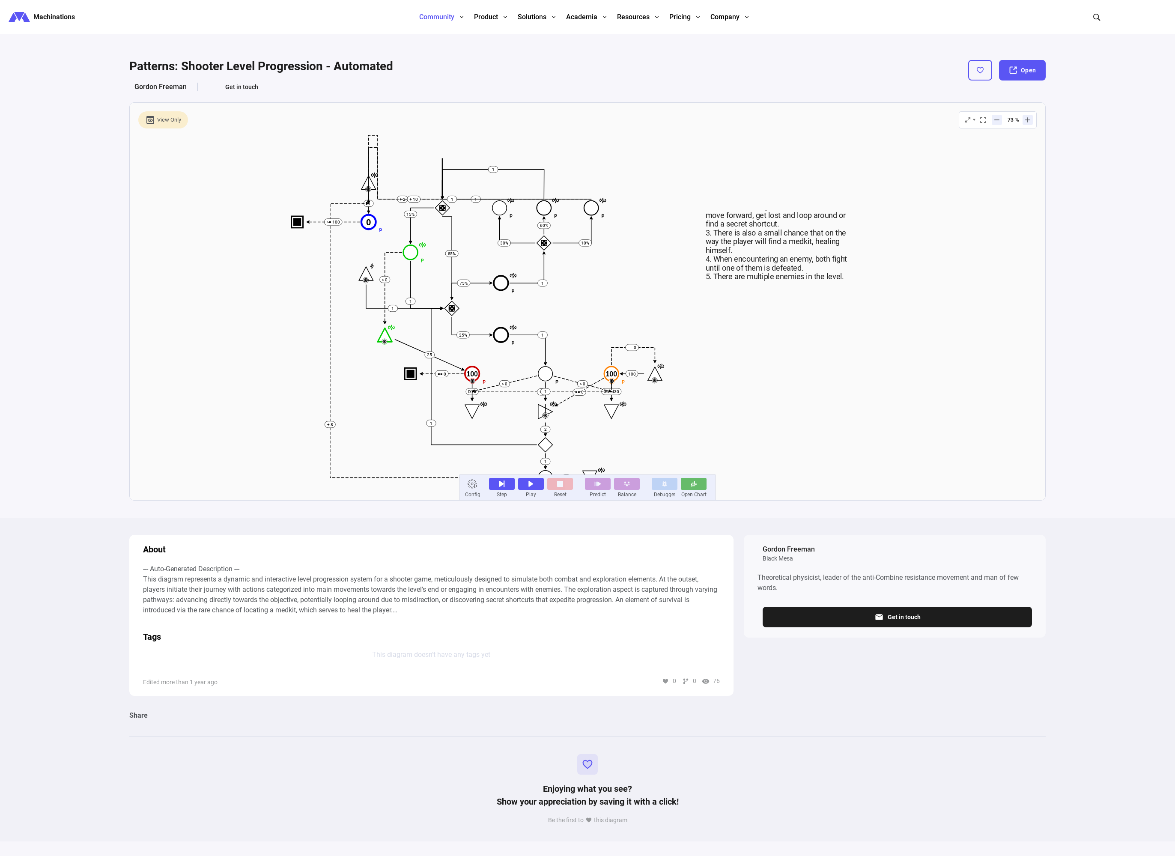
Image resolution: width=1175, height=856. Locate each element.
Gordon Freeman (160, 87)
